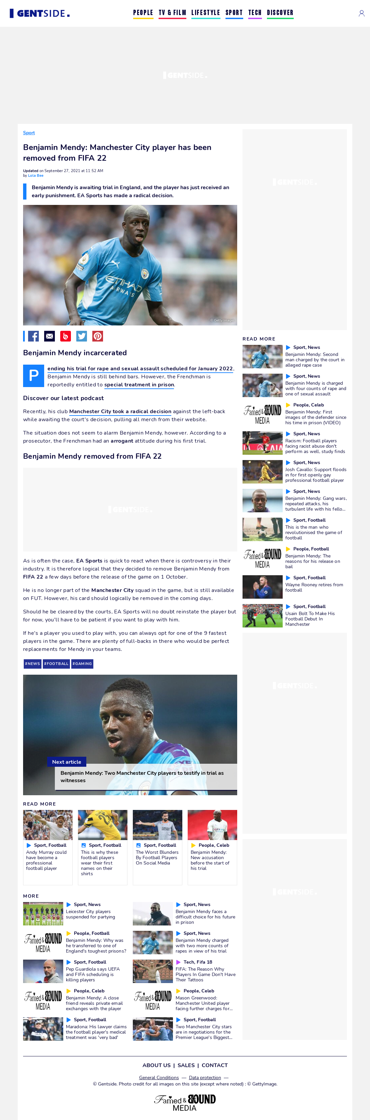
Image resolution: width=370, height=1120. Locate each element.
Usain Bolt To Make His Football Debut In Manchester (310, 618)
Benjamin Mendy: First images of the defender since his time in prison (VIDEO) (315, 417)
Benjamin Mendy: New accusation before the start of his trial (210, 860)
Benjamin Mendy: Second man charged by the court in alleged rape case (315, 359)
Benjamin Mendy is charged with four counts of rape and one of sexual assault (315, 388)
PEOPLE (143, 13)
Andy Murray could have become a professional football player (46, 860)
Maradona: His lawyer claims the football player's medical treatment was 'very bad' (96, 1032)
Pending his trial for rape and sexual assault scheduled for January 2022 (140, 369)
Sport (29, 133)
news (34, 663)
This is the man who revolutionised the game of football (313, 532)
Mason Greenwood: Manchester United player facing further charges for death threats (202, 1005)
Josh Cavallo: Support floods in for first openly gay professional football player (316, 474)
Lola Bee (35, 175)
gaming (83, 663)
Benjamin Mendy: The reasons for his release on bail (312, 561)
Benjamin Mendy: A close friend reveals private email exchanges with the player (94, 1003)
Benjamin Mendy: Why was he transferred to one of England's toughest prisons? (96, 945)
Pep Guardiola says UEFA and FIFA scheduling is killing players (93, 974)
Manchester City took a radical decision (120, 411)
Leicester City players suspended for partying (90, 914)
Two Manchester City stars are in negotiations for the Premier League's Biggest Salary (204, 1034)
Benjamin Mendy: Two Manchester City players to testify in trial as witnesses (142, 776)
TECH (255, 13)
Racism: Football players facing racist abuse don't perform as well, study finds (315, 446)
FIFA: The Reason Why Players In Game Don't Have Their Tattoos (206, 974)
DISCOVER (280, 13)
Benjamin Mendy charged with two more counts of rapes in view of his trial (202, 945)
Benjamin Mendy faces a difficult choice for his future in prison (205, 916)
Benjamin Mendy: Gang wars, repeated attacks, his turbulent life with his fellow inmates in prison (316, 506)
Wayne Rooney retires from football (314, 587)
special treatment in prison (139, 384)
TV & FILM (172, 13)
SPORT (234, 13)
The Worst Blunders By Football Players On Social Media (157, 857)
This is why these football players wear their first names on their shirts (99, 863)
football (58, 663)
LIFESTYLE (205, 13)
